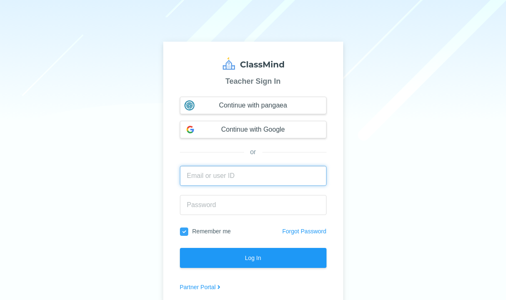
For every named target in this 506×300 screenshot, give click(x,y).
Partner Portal (200, 287)
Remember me (205, 232)
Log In (253, 258)
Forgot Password (304, 231)
